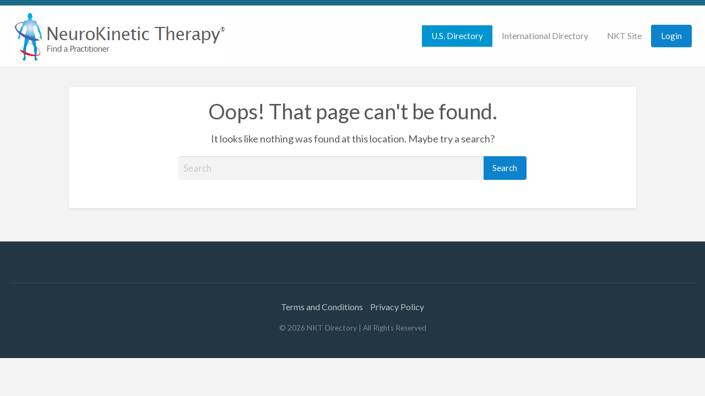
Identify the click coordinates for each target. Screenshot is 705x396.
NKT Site (624, 36)
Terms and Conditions (322, 306)
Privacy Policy (397, 306)
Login (671, 36)
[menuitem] (457, 36)
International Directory (545, 36)
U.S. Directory (457, 36)
